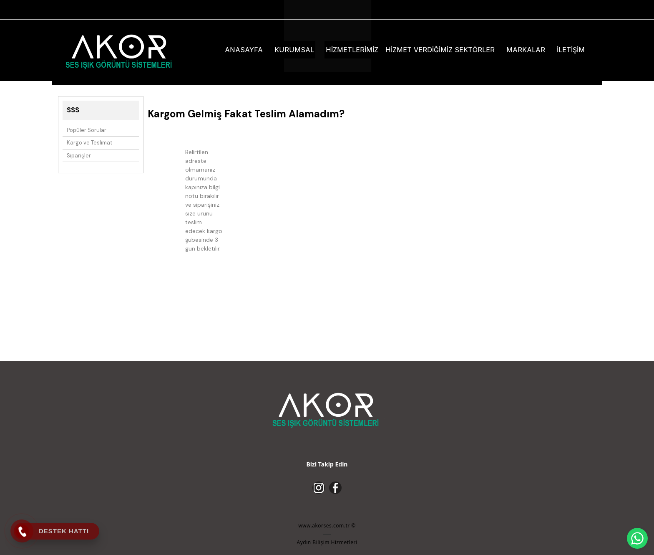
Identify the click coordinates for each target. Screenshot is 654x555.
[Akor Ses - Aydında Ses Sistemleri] (120, 51)
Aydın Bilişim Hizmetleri (327, 542)
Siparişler (79, 155)
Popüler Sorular (86, 130)
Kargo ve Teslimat (89, 142)
